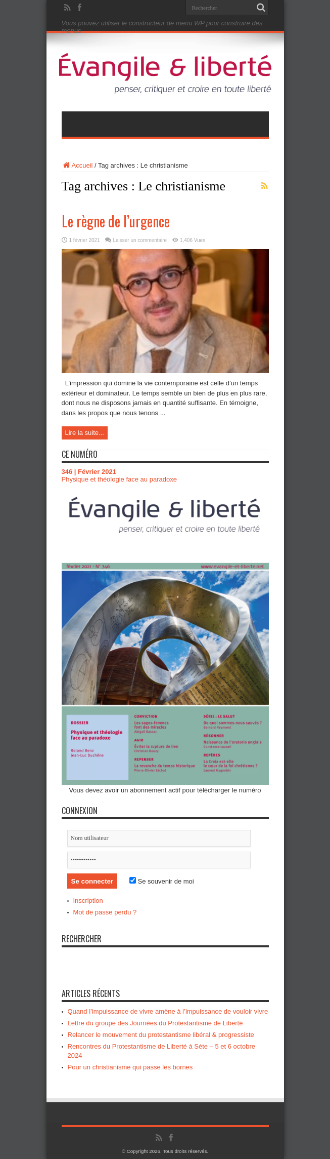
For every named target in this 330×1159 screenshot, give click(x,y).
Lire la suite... (84, 432)
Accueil (77, 165)
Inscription (88, 900)
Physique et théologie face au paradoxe (119, 479)
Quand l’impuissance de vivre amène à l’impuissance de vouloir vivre (168, 1011)
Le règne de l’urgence (116, 221)
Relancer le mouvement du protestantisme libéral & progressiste (161, 1034)
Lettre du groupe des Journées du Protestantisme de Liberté (155, 1023)
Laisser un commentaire (140, 240)
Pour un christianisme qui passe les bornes (130, 1067)
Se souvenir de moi (161, 881)
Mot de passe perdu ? (105, 912)
